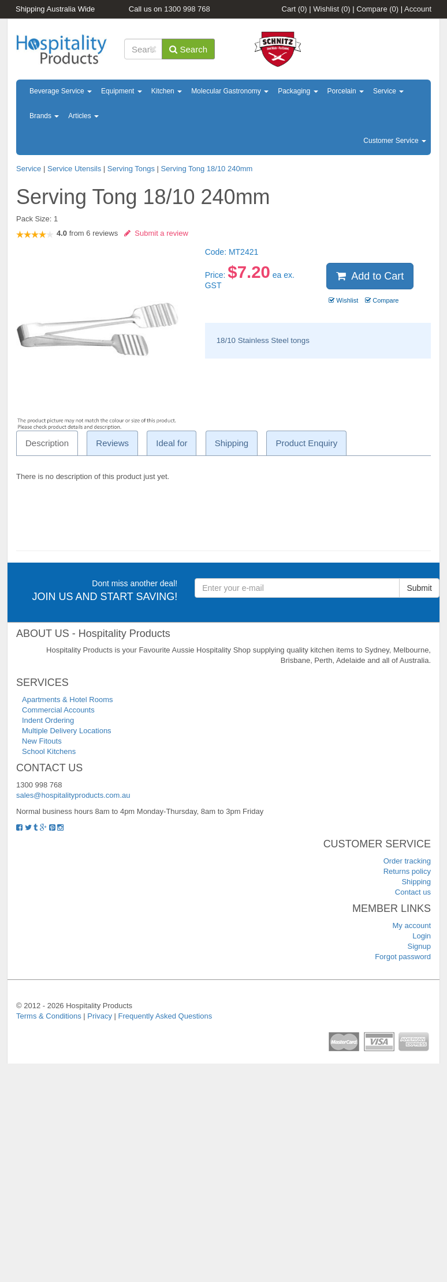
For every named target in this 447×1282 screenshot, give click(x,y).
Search (188, 49)
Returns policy (407, 871)
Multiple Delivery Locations (66, 730)
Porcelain (345, 91)
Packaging (298, 91)
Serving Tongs (131, 168)
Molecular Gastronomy (230, 91)
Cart (294, 9)
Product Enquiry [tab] (306, 443)
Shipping (416, 881)
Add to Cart (370, 276)
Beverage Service (60, 91)
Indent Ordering (48, 720)
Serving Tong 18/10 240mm (207, 168)
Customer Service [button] (394, 141)
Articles (83, 116)
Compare (377, 9)
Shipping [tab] (231, 443)
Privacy (99, 1016)
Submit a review (156, 233)
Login (421, 936)
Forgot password (403, 956)
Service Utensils (74, 168)
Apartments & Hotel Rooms (67, 699)
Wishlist (331, 9)
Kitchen (166, 91)
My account (412, 925)
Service (388, 91)
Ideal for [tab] (171, 443)
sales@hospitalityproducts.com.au (73, 795)
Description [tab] (47, 443)
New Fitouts (42, 741)
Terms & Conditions (48, 1016)
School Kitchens (49, 751)
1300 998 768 (187, 9)
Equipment (121, 91)
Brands (44, 116)
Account (417, 9)
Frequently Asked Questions (165, 1016)
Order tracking (407, 861)
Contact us (413, 892)
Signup (419, 946)
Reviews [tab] (112, 443)
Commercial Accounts (58, 710)
